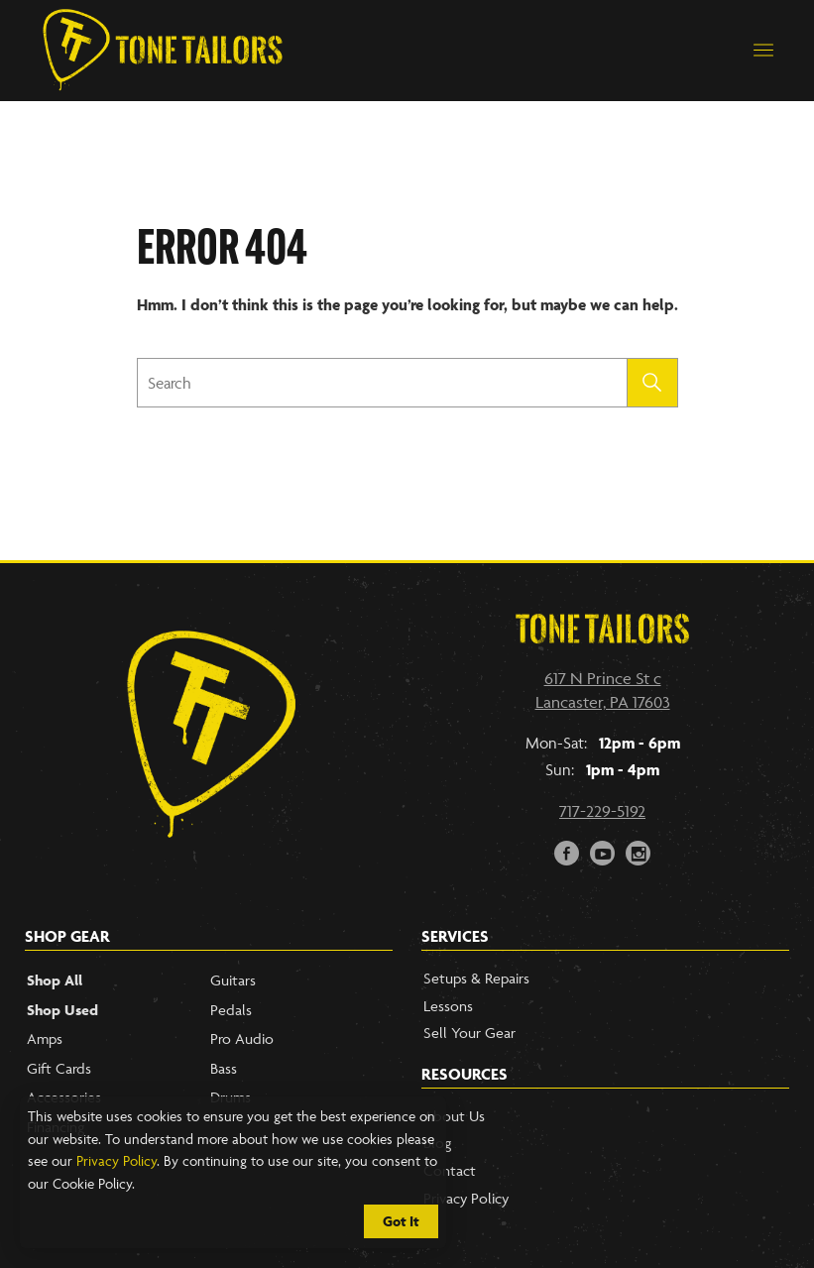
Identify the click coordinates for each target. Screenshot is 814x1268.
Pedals (231, 1009)
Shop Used (62, 1009)
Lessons (448, 1005)
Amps (44, 1038)
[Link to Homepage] (163, 50)
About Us (454, 1115)
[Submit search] (653, 382)
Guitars (233, 980)
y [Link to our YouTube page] (603, 851)
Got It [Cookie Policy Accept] (401, 1220)
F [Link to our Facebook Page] (566, 851)
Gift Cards (59, 1068)
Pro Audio (242, 1038)
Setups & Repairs (476, 978)
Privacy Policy (116, 1160)
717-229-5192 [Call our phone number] (602, 811)
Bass (223, 1068)
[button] (763, 50)
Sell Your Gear (469, 1032)
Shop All (54, 980)
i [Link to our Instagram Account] (639, 851)
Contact (449, 1170)
